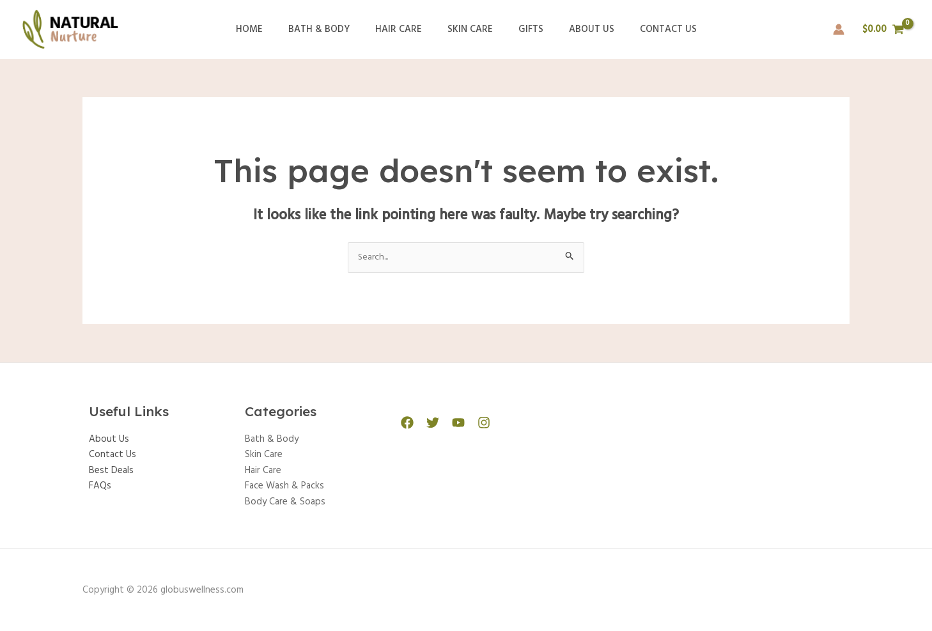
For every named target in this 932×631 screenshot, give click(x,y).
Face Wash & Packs (284, 486)
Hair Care (405, 29)
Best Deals (111, 470)
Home (268, 29)
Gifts (524, 29)
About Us (579, 29)
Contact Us (649, 29)
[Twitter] (429, 423)
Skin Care (470, 29)
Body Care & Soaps (285, 501)
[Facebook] (407, 423)
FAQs (100, 486)
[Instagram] (474, 423)
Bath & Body (331, 29)
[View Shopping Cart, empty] (883, 30)
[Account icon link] (838, 29)
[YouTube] (452, 423)
